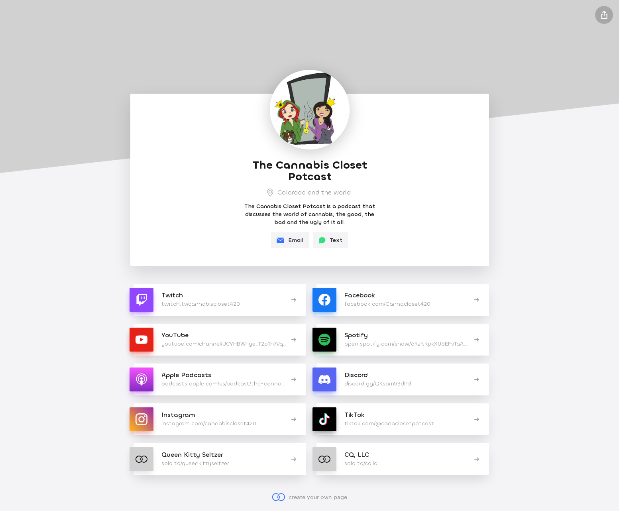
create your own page (309, 497)
